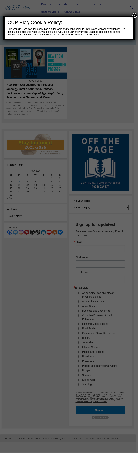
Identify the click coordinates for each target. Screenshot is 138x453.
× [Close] (135, 15)
